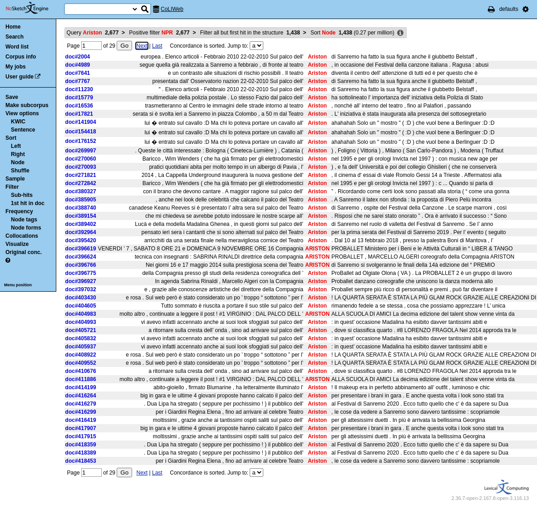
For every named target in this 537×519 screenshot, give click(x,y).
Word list (17, 47)
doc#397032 (80, 289)
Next (142, 46)
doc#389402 (80, 224)
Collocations (21, 236)
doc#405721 (80, 330)
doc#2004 (77, 57)
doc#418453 (80, 461)
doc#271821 (80, 175)
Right (18, 154)
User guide (19, 76)
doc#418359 (80, 444)
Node (18, 162)
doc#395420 (80, 240)
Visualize (17, 244)
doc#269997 (80, 150)
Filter (12, 187)
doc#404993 (80, 322)
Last (157, 46)
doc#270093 (80, 167)
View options (22, 113)
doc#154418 (80, 131)
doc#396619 (80, 248)
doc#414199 (80, 387)
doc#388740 (80, 208)
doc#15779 (79, 97)
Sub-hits (22, 195)
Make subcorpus (27, 105)
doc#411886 (80, 379)
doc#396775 (80, 273)
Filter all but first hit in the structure (250, 32)
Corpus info (20, 57)
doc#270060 (80, 159)
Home (12, 27)
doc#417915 (80, 436)
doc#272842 (80, 183)
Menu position (18, 285)
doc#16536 (79, 106)
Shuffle (20, 170)
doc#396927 (80, 281)
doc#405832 (80, 338)
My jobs (15, 67)
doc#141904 (80, 122)
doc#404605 (80, 306)
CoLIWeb (172, 9)
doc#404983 (80, 314)
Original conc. (23, 252)
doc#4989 (77, 65)
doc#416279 (80, 404)
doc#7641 (77, 73)
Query (93, 32)
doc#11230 (79, 89)
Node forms (26, 228)
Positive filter (159, 32)
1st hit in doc (27, 203)
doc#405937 (80, 346)
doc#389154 (80, 216)
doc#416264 (80, 395)
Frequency (19, 211)
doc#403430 (80, 297)
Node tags (24, 219)
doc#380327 (80, 191)
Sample (15, 179)
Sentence (23, 130)
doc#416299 (80, 412)
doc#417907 (80, 428)
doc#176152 (80, 141)
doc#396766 (80, 265)
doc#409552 (80, 363)
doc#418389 (80, 453)
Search (14, 37)
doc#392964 (80, 232)
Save (11, 97)
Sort (10, 138)
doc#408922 (80, 355)
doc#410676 (80, 371)
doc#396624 (80, 257)
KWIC (18, 121)
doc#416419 (80, 420)
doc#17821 (79, 114)
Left (16, 146)
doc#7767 (77, 81)
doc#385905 (80, 199)
